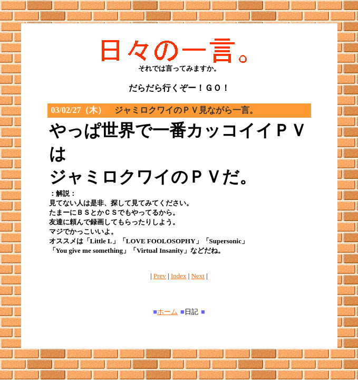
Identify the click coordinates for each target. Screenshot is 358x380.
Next (198, 276)
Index (179, 276)
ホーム (167, 312)
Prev (159, 276)
